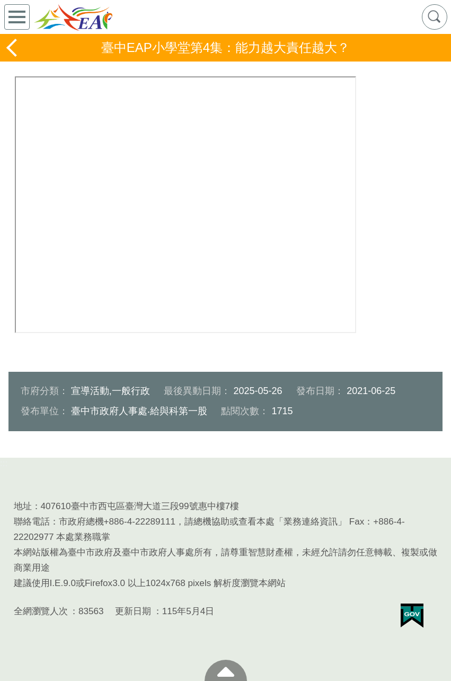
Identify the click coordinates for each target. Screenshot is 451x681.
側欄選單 (16, 17)
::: (3, 463)
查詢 (434, 17)
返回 (12, 48)
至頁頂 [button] (226, 670)
